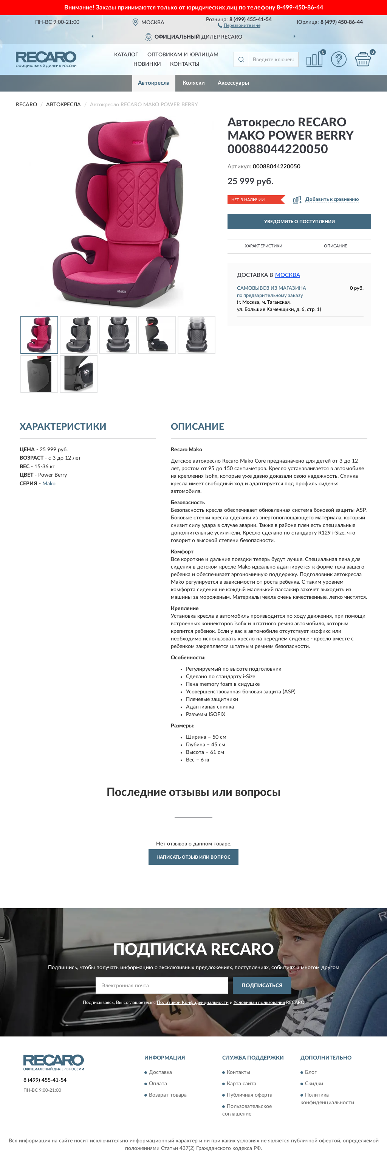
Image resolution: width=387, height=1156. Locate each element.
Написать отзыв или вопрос (193, 857)
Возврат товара (168, 1095)
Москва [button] (287, 275)
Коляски (194, 83)
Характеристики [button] (263, 246)
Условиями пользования (259, 1002)
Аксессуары (233, 83)
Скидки (314, 1083)
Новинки (147, 64)
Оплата (158, 1083)
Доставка (160, 1072)
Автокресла (154, 83)
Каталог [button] (126, 54)
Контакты (185, 64)
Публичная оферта (249, 1095)
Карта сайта (241, 1083)
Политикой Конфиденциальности (193, 1002)
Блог (311, 1072)
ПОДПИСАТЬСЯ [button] (262, 985)
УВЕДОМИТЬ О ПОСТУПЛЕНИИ (299, 221)
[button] (239, 25)
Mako (49, 483)
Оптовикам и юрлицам (182, 54)
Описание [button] (335, 246)
